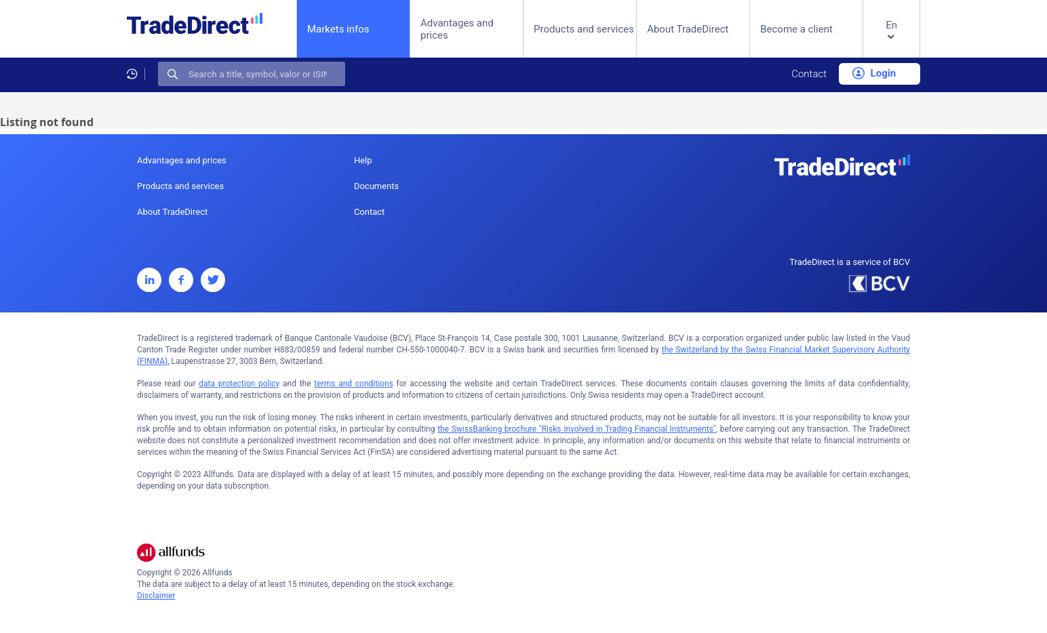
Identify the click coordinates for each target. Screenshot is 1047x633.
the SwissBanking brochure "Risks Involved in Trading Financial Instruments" (576, 429)
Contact (809, 74)
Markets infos (338, 28)
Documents (376, 186)
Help (363, 160)
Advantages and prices (457, 29)
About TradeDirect (687, 29)
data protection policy (239, 383)
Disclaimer (156, 595)
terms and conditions (353, 383)
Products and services (584, 29)
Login (874, 73)
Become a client (796, 29)
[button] (891, 39)
